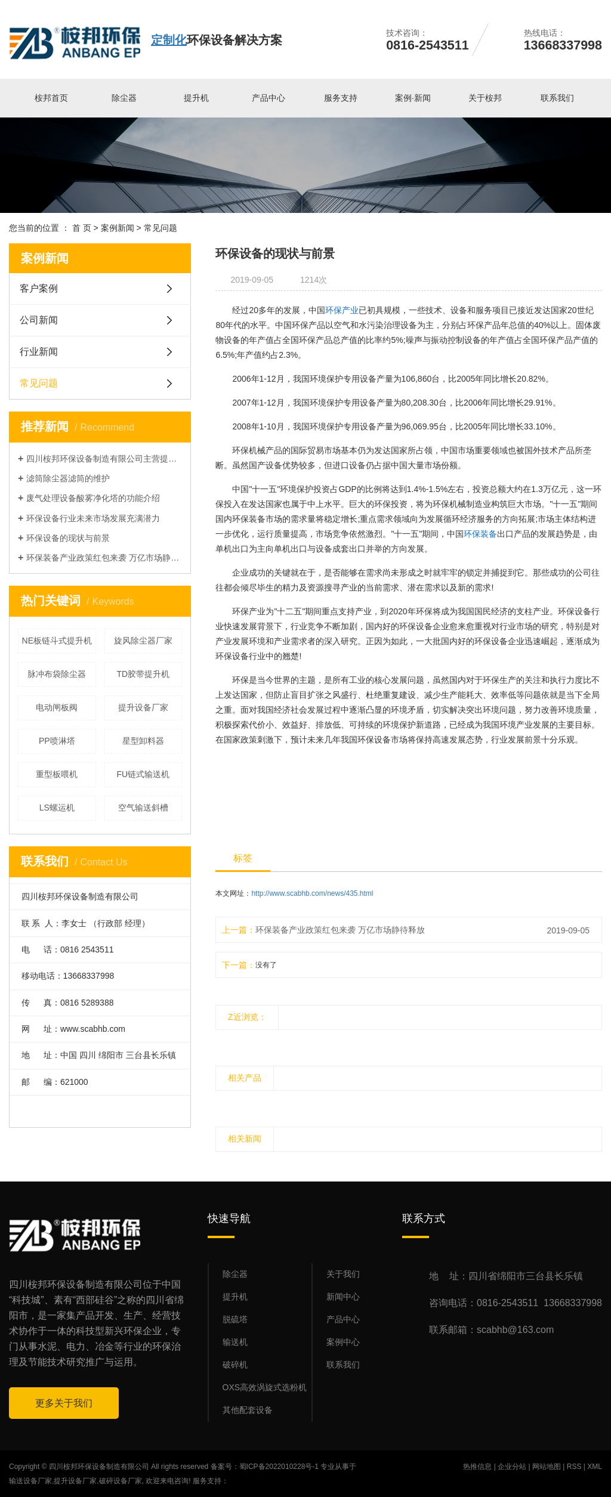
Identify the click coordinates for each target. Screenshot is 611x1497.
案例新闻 (117, 228)
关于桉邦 (485, 98)
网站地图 (546, 1466)
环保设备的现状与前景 (68, 538)
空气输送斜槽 (143, 807)
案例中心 (343, 1342)
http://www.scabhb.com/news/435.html (312, 893)
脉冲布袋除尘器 (56, 674)
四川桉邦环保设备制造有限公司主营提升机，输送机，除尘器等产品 (104, 458)
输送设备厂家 (30, 1481)
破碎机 (235, 1364)
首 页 (81, 228)
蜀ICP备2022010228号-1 (279, 1466)
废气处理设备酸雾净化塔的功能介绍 (93, 498)
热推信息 (477, 1466)
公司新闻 (39, 320)
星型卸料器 (143, 741)
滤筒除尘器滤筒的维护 (68, 478)
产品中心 (268, 98)
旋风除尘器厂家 (143, 640)
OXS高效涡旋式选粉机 (265, 1387)
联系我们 (557, 98)
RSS (574, 1466)
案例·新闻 (413, 98)
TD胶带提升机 (142, 674)
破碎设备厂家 (120, 1481)
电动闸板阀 (57, 707)
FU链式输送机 (142, 774)
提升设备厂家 (143, 707)
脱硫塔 (235, 1319)
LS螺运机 (57, 807)
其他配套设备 (248, 1410)
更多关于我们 (63, 1403)
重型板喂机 (57, 774)
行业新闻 (39, 352)
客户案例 (39, 288)
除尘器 (124, 98)
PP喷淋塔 (57, 741)
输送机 (235, 1342)
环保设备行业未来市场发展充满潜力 (93, 518)
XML (594, 1466)
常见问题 (160, 228)
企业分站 (512, 1466)
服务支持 (340, 98)
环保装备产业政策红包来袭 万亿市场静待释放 (104, 557)
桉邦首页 (51, 98)
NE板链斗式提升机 (57, 640)
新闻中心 (343, 1296)
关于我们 (343, 1274)
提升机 (196, 98)
